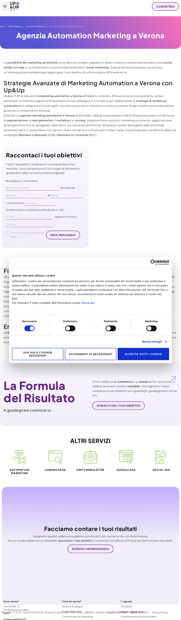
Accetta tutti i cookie (143, 354)
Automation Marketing (35, 26)
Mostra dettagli (152, 341)
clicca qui (87, 302)
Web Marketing (15, 26)
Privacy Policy (160, 612)
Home (2, 26)
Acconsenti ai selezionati (90, 354)
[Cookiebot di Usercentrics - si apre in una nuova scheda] (153, 262)
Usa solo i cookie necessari (37, 354)
